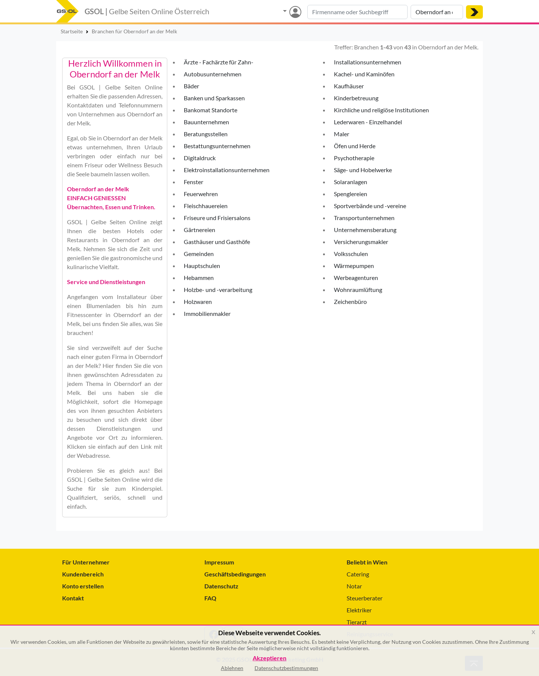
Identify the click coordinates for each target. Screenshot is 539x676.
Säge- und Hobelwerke (363, 169)
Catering (358, 574)
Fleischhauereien (206, 205)
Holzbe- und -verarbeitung (218, 289)
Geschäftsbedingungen (235, 574)
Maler (341, 133)
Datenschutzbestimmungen (286, 668)
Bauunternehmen (206, 121)
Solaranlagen (350, 181)
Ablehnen (232, 668)
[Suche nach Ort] (437, 12)
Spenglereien (350, 193)
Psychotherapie (354, 157)
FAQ (210, 598)
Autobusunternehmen (212, 73)
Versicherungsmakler (361, 241)
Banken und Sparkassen (214, 97)
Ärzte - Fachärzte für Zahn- (218, 62)
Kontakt (73, 598)
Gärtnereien (199, 229)
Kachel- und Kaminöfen (364, 73)
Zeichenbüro (350, 301)
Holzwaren (198, 301)
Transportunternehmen (364, 217)
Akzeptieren (269, 658)
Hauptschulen (202, 265)
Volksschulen (351, 253)
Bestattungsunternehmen (217, 145)
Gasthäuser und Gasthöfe (217, 241)
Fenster (193, 181)
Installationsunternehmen (367, 62)
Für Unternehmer (86, 562)
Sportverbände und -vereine (370, 205)
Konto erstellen (83, 586)
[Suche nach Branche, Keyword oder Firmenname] (357, 12)
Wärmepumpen (354, 265)
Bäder (191, 85)
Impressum (219, 562)
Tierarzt (357, 621)
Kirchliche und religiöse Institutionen (381, 109)
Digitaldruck (200, 157)
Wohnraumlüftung (358, 289)
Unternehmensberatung (365, 229)
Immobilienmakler (207, 313)
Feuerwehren (201, 193)
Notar (354, 586)
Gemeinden (199, 253)
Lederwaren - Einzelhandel (368, 121)
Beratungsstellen (206, 133)
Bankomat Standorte (210, 109)
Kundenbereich (83, 574)
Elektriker (359, 609)
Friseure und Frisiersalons (217, 217)
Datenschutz (221, 586)
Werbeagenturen (356, 277)
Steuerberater (365, 598)
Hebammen (199, 277)
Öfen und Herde (354, 145)
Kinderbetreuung (356, 97)
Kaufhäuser (349, 85)
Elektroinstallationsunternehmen (227, 169)
